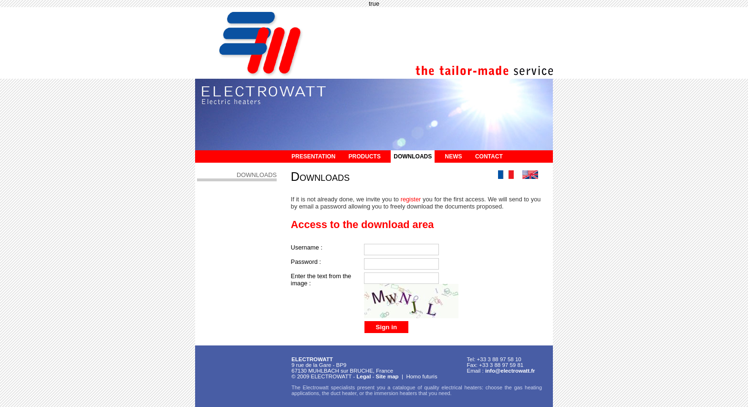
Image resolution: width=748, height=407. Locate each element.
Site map (387, 376)
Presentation (313, 156)
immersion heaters (395, 393)
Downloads (413, 156)
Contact (489, 156)
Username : (306, 247)
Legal (363, 376)
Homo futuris (421, 376)
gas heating (528, 387)
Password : (306, 261)
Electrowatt (316, 387)
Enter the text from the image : (321, 279)
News (453, 156)
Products (365, 156)
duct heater (343, 393)
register (411, 199)
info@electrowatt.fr (510, 371)
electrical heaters (462, 387)
